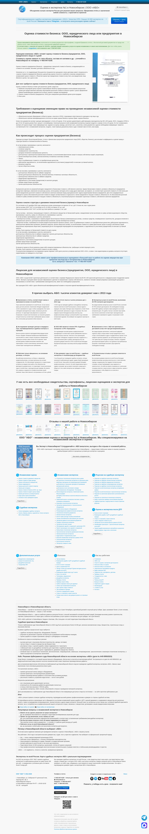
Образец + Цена (119, 20)
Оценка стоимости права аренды (27, 480)
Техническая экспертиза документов (66, 513)
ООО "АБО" (20, 774)
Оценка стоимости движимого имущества (29, 478)
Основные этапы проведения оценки (28, 497)
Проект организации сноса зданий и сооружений (69, 528)
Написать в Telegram (61, 788)
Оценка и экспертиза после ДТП (109, 509)
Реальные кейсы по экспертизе (102, 566)
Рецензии (54, 2)
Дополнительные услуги (30, 555)
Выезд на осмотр (98, 582)
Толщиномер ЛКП (23, 564)
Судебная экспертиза (28, 507)
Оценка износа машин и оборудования (66, 509)
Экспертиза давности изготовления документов (68, 520)
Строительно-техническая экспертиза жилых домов (70, 478)
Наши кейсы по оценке (26, 707)
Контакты (70, 2)
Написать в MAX (60, 792)
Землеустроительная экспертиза (65, 533)
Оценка (34, 2)
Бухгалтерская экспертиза (63, 541)
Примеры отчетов (61, 580)
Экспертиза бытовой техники (64, 524)
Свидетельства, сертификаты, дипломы (104, 572)
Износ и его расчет (61, 574)
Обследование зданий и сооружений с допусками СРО (70, 526)
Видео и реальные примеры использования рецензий (108, 499)
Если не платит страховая (101, 513)
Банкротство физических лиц (26, 561)
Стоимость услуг (98, 587)
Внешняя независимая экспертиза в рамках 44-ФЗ (69, 537)
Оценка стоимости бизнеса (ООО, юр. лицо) (30, 490)
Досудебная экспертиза (62, 578)
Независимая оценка (28, 475)
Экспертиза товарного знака (63, 543)
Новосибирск (122, 7)
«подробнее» (32, 48)
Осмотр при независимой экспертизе (66, 585)
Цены (62, 2)
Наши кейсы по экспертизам (44, 707)
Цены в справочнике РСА (63, 566)
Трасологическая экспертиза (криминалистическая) (70, 532)
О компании (97, 559)
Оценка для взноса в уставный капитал (28, 493)
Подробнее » (21, 501)
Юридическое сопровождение (26, 559)
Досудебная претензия (24, 562)
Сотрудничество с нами (100, 576)
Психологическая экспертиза (64, 539)
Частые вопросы (60, 559)
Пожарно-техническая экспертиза (65, 522)
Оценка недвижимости (24, 484)
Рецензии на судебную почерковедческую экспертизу (108, 484)
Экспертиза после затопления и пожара (68, 488)
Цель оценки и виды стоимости (64, 587)
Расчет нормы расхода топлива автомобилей (68, 516)
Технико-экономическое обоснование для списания (70, 518)
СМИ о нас (97, 561)
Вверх (125, 774)
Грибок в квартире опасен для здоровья (66, 583)
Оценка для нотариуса (24, 488)
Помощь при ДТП (99, 580)
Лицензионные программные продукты (104, 568)
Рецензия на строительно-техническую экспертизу (107, 497)
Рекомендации (98, 585)
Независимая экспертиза (68, 475)
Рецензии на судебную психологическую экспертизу (108, 486)
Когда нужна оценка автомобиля (26, 495)
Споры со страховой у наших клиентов (104, 518)
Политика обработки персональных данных (65, 829)
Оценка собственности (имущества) (27, 482)
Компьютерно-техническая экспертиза (66, 530)
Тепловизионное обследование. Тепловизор (69, 490)
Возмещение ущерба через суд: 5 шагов (67, 572)
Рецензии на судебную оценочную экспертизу (106, 478)
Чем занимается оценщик (63, 589)
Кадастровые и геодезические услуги (66, 535)
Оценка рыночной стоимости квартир (28, 486)
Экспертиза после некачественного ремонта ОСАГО (108, 522)
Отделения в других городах (101, 583)
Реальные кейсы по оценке (101, 564)
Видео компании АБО (100, 570)
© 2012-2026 (28, 774)
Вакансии (96, 578)
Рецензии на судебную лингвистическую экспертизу (108, 480)
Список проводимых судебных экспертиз (29, 511)
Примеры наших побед (62, 582)
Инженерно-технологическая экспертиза (67, 503)
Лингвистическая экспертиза (63, 514)
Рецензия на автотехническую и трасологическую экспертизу (110, 492)
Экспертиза (44, 2)
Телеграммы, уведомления (63, 576)
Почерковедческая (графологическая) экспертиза (69, 511)
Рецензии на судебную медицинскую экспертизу (107, 482)
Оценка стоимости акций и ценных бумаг (29, 492)
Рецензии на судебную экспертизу (110, 475)
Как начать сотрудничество (81, 456)
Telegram (56, 21)
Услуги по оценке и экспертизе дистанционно (106, 562)
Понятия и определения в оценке (65, 591)
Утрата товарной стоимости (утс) (103, 520)
